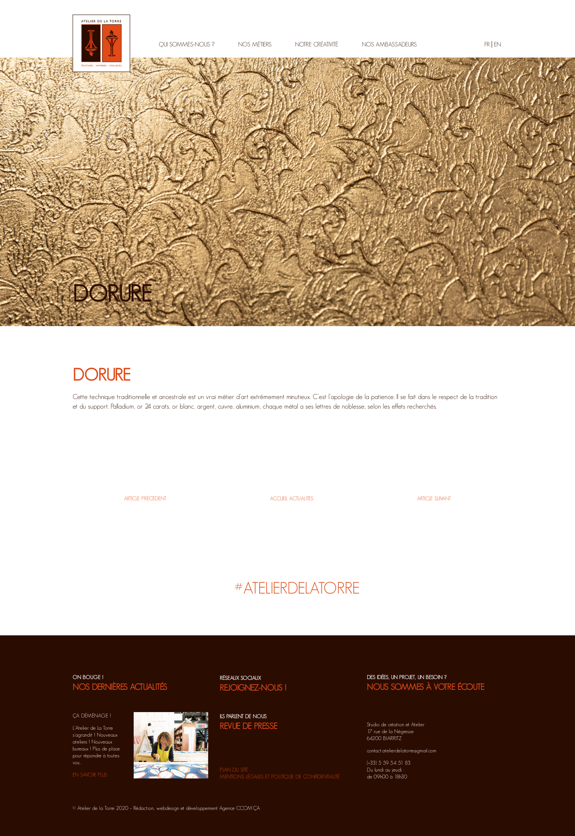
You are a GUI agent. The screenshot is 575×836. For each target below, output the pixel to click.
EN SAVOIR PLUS (90, 775)
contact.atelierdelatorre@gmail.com (401, 750)
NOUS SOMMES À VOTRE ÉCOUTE (425, 686)
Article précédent (145, 498)
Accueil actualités (291, 498)
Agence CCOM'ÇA (239, 808)
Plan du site (234, 770)
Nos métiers (255, 44)
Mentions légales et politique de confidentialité (280, 776)
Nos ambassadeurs (389, 44)
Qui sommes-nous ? (187, 44)
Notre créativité (316, 44)
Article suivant (434, 498)
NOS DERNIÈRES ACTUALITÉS (120, 686)
